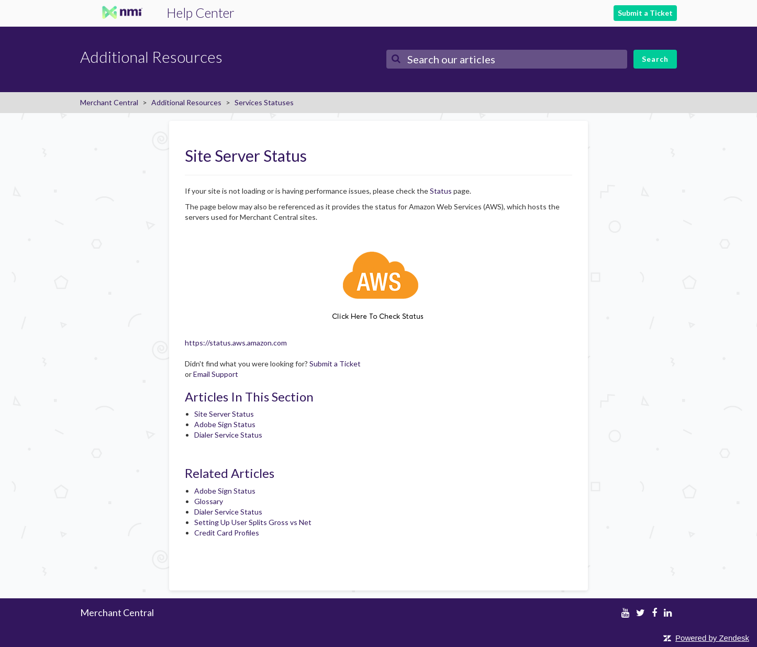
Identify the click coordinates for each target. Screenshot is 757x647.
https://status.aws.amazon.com (236, 342)
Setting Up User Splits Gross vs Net (252, 522)
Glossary (208, 501)
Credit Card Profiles (226, 532)
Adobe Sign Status (224, 424)
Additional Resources (186, 102)
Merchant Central (109, 102)
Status (441, 190)
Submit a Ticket (645, 12)
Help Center (200, 12)
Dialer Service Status (228, 434)
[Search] (506, 59)
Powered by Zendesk (712, 637)
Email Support (215, 374)
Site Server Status (224, 413)
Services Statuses (264, 102)
